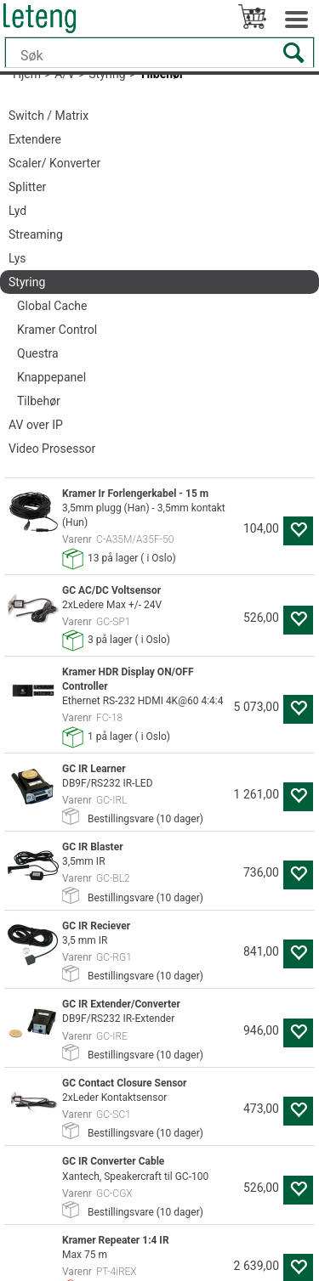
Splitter (27, 187)
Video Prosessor (52, 448)
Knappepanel (51, 377)
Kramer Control (57, 329)
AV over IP (36, 425)
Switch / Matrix (48, 115)
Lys (17, 258)
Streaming (36, 234)
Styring (27, 282)
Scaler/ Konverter (54, 163)
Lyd (17, 210)
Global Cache (52, 306)
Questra (38, 353)
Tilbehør (38, 401)
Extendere (35, 139)
